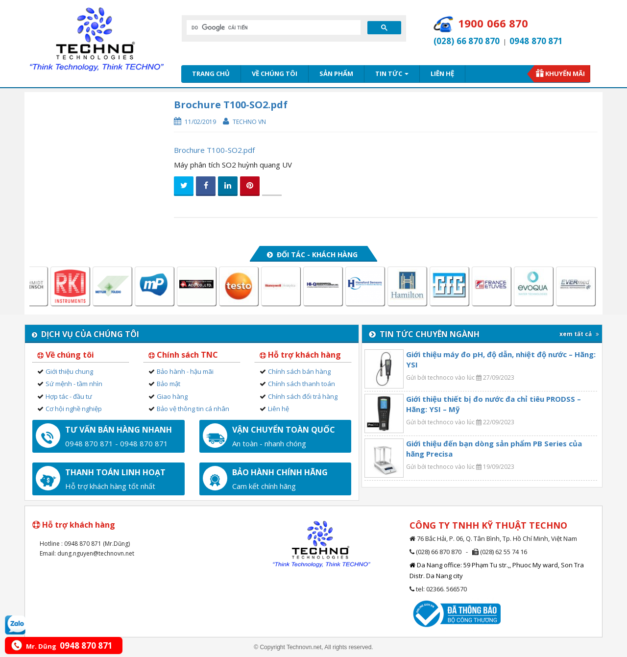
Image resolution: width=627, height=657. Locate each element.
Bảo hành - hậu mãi (185, 371)
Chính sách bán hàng (299, 371)
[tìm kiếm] (273, 27)
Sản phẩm (336, 73)
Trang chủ (211, 73)
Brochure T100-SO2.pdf (214, 150)
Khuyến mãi (565, 73)
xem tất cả (579, 334)
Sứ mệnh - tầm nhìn (74, 383)
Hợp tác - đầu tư (69, 396)
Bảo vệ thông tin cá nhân (193, 408)
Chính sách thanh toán (301, 383)
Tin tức (392, 73)
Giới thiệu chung (69, 371)
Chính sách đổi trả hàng (303, 396)
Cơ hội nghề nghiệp (74, 408)
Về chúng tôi (274, 73)
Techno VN (249, 122)
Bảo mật (168, 383)
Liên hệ (442, 73)
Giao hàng (172, 396)
